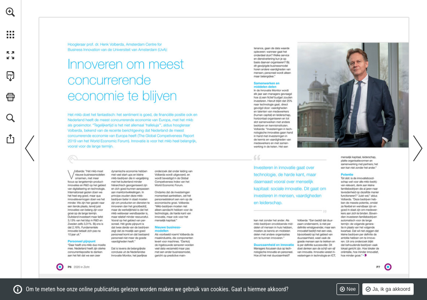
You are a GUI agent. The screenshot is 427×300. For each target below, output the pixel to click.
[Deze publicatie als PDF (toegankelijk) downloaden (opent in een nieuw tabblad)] (10, 76)
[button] (10, 12)
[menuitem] (10, 22)
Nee (351, 289)
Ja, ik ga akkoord (391, 289)
